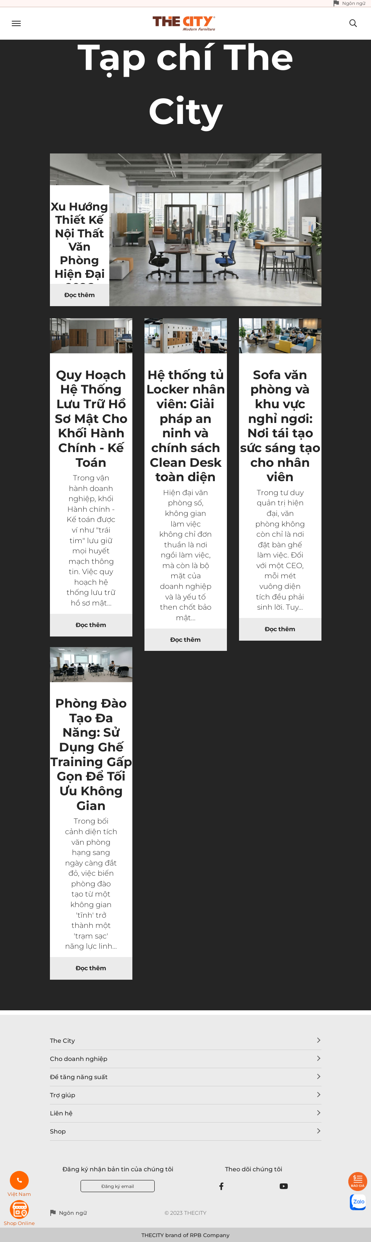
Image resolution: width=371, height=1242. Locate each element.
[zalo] (357, 1202)
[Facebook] (221, 1186)
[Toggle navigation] (13, 24)
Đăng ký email (117, 1186)
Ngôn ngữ (353, 3)
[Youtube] (283, 1186)
